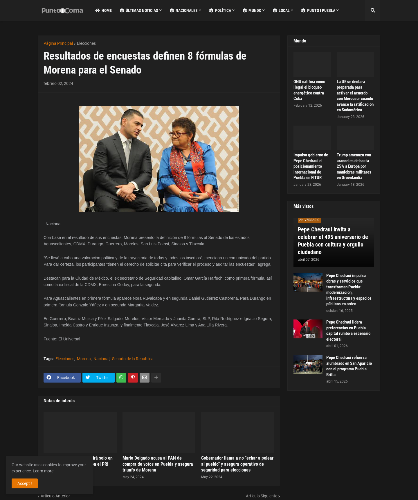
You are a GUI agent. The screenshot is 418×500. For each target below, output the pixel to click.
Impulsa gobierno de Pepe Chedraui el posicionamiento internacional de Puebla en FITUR (310, 166)
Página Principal (58, 43)
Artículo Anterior (55, 496)
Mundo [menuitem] (252, 10)
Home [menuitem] (103, 10)
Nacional (101, 359)
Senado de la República (133, 359)
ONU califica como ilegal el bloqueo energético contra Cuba (309, 90)
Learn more (43, 471)
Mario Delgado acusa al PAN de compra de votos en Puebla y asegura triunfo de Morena (157, 464)
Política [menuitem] (220, 10)
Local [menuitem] (281, 10)
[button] (372, 10)
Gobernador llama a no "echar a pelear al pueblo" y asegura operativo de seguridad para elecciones (237, 464)
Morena (84, 359)
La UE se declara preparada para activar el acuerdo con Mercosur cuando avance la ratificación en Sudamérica (355, 96)
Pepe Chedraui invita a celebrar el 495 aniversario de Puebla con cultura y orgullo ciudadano (333, 241)
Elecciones (86, 43)
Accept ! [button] (24, 483)
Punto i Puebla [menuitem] (318, 10)
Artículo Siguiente (261, 496)
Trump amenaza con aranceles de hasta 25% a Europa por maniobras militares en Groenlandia (354, 166)
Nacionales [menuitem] (184, 10)
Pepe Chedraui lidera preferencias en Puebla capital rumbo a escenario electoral (348, 330)
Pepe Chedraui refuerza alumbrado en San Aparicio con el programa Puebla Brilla (349, 366)
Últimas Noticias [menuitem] (139, 10)
